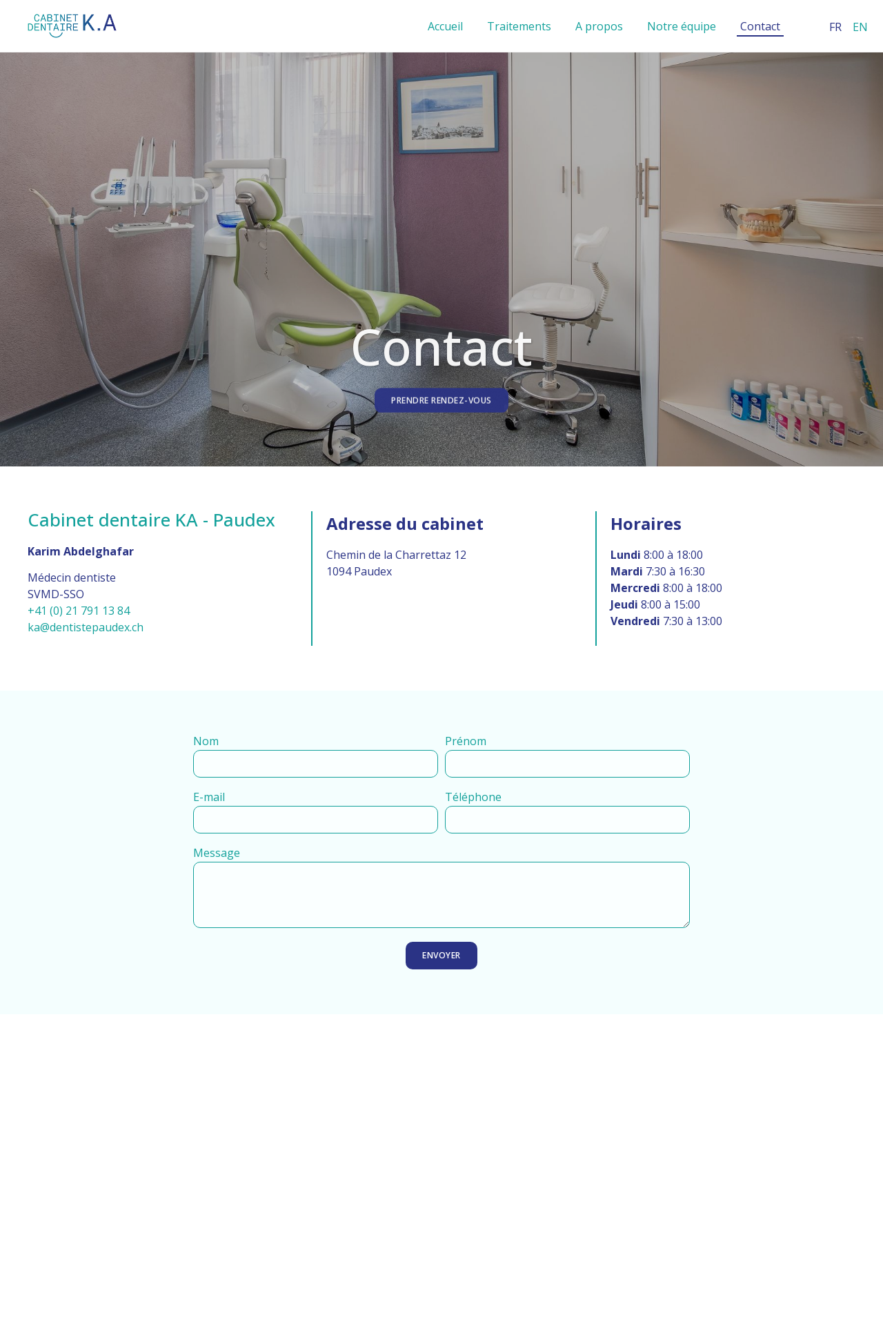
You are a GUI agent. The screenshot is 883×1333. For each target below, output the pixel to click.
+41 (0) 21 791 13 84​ (79, 610)
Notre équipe (681, 26)
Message (216, 853)
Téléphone (473, 797)
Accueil (445, 26)
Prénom (465, 742)
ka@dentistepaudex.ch (85, 627)
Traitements (519, 26)
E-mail (209, 797)
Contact (760, 26)
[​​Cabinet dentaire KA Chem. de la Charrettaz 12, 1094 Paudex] (441, 1162)
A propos (599, 26)
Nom (206, 742)
